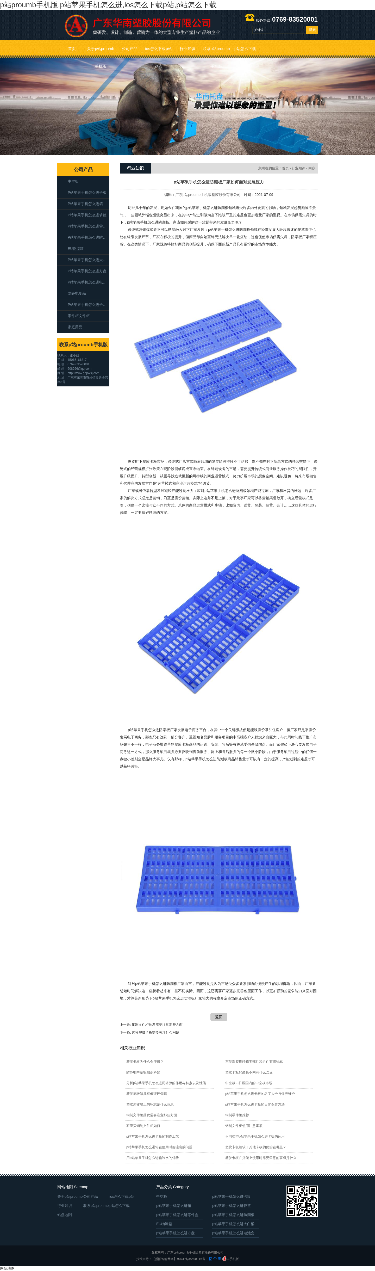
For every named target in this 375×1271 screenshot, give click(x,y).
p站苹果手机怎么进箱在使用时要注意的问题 (159, 1147)
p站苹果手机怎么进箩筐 (87, 215)
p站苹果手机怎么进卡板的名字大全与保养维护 (260, 1094)
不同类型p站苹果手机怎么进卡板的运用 (255, 1136)
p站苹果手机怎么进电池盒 (88, 282)
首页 (72, 48)
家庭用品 (75, 327)
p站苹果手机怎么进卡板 (87, 192)
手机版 (234, 1259)
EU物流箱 (76, 248)
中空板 (73, 181)
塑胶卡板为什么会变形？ (145, 1062)
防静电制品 (77, 293)
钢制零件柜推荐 (237, 1115)
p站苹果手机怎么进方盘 (87, 271)
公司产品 (130, 48)
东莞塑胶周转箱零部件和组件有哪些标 (254, 1062)
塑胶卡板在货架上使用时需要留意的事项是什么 (260, 1158)
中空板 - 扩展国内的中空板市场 (248, 1083)
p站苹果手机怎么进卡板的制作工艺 (152, 1136)
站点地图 (64, 1215)
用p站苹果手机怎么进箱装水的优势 (152, 1158)
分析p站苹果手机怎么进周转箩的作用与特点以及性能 (166, 1083)
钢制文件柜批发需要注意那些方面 (157, 1025)
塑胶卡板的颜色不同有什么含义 (249, 1072)
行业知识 (187, 48)
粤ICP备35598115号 (191, 1259)
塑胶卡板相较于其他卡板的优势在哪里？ (255, 1147)
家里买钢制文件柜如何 (143, 1126)
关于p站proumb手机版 (100, 52)
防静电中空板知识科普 (143, 1072)
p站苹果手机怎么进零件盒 (88, 226)
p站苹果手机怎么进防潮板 (88, 237)
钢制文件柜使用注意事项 (243, 1126)
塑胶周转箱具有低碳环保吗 (146, 1094)
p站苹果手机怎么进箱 (85, 204)
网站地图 (7, 1268)
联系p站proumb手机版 (216, 52)
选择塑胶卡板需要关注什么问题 (155, 1032)
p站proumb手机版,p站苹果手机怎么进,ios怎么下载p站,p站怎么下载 (108, 5)
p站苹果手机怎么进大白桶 (88, 260)
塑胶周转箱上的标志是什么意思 (150, 1104)
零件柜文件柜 (79, 316)
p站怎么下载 (245, 48)
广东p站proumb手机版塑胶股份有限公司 (208, 195)
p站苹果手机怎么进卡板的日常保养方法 (255, 1104)
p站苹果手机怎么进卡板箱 (88, 305)
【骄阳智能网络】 (164, 1259)
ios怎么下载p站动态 (158, 52)
